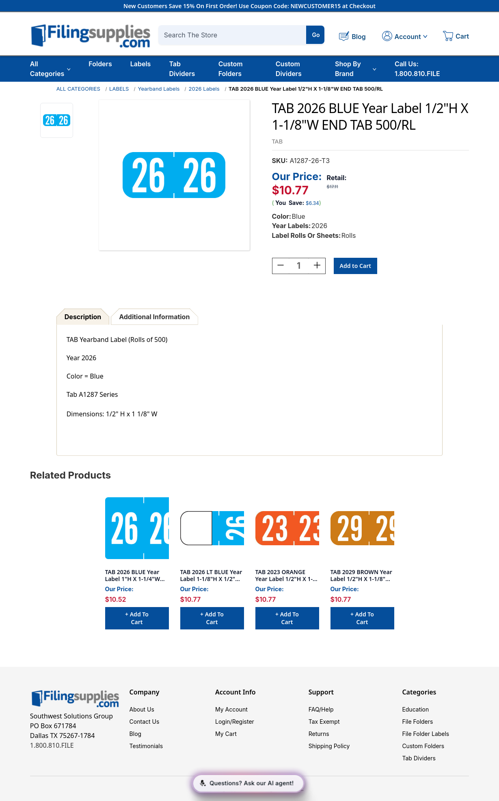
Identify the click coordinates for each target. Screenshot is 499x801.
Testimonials (146, 745)
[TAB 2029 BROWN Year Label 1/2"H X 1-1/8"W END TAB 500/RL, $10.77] (362, 528)
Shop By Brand (355, 69)
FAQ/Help (321, 709)
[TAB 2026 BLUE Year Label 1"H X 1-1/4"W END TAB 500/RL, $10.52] (137, 528)
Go (316, 34)
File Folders (417, 721)
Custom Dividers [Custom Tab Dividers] (289, 69)
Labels (140, 64)
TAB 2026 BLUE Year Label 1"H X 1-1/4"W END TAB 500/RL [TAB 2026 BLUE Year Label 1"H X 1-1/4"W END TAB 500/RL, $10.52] (132, 575)
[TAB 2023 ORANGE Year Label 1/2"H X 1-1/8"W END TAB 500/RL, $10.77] (287, 528)
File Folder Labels (425, 733)
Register (243, 721)
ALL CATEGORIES (78, 88)
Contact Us (145, 721)
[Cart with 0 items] (456, 37)
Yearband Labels (159, 88)
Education (415, 709)
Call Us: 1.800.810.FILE (417, 69)
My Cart (226, 733)
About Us (142, 709)
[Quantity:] (299, 266)
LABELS (119, 88)
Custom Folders (230, 69)
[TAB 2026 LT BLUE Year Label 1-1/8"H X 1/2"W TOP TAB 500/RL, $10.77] (212, 528)
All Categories (50, 69)
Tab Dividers (182, 69)
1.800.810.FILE (52, 745)
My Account (231, 709)
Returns (319, 733)
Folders (100, 64)
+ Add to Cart (137, 618)
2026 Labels (204, 88)
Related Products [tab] (70, 475)
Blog (136, 733)
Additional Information (154, 317)
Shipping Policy (329, 745)
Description (83, 317)
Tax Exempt (324, 721)
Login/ (223, 721)
